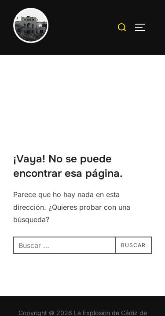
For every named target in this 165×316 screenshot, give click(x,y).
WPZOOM (110, 281)
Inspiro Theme (61, 281)
